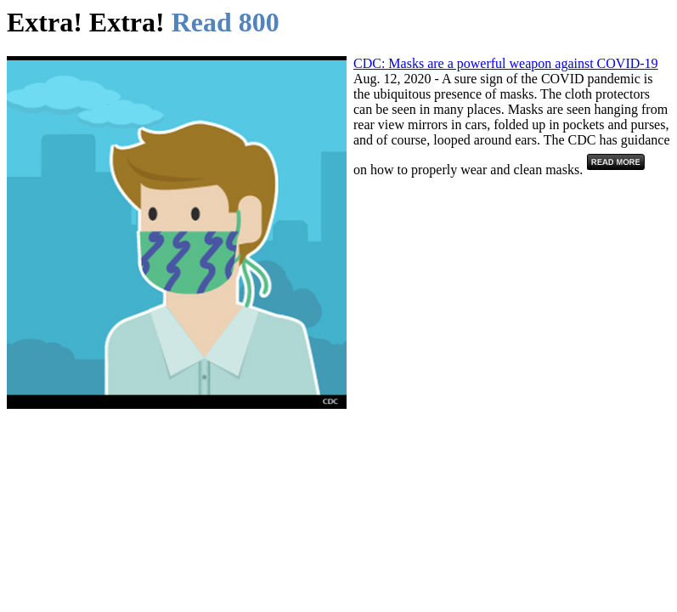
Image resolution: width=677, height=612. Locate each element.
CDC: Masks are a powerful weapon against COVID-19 (505, 63)
